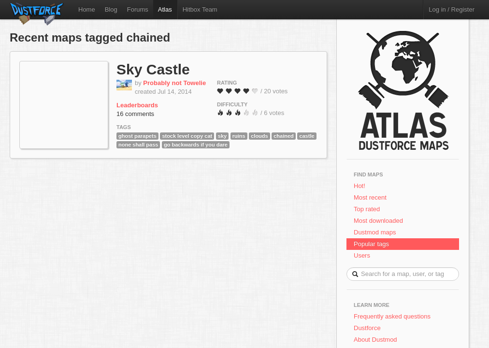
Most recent (370, 197)
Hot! (359, 185)
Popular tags (371, 243)
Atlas (165, 9)
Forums (137, 9)
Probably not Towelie (174, 83)
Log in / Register (452, 9)
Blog (111, 9)
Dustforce (367, 328)
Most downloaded (378, 220)
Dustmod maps (375, 232)
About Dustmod (375, 339)
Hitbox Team (200, 9)
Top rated (367, 209)
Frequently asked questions (392, 316)
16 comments (135, 113)
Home (86, 9)
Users (362, 255)
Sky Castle (153, 69)
